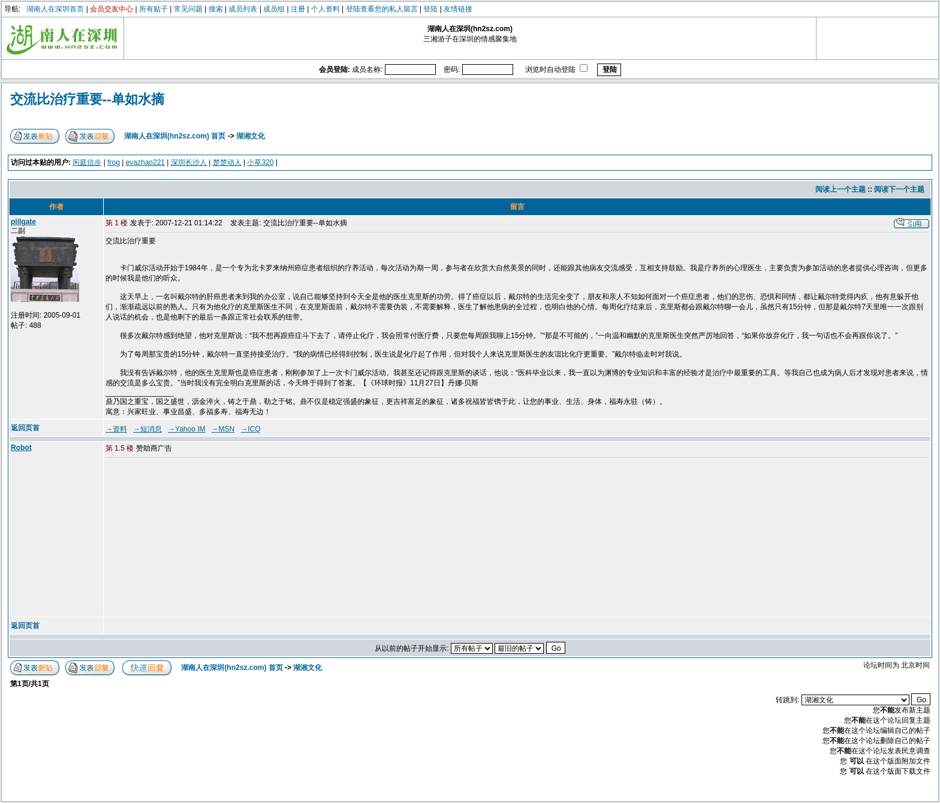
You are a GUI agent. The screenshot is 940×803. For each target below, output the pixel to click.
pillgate (23, 222)
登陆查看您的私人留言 (382, 9)
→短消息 (147, 429)
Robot (21, 447)
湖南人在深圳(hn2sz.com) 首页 (174, 136)
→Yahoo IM (186, 429)
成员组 (274, 9)
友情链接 (458, 9)
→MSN (223, 429)
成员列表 (242, 9)
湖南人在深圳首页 (55, 9)
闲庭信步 (87, 162)
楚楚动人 (227, 162)
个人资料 (325, 9)
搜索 (216, 9)
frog (113, 162)
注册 (298, 9)
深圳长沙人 (189, 162)
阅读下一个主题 (899, 189)
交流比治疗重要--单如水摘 (87, 99)
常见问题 (188, 9)
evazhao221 (145, 162)
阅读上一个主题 (840, 189)
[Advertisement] (197, 538)
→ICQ (250, 429)
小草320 (260, 162)
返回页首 (25, 428)
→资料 (116, 429)
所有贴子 (153, 9)
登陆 (430, 9)
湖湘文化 (250, 136)
